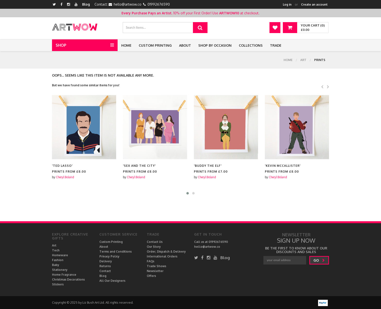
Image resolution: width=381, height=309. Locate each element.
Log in (287, 4)
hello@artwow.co (127, 4)
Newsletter (155, 271)
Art (303, 60)
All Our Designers (112, 281)
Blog (86, 4)
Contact (105, 271)
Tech (56, 250)
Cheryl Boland (65, 177)
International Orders (162, 256)
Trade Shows (156, 266)
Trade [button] (275, 45)
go (319, 260)
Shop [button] (61, 45)
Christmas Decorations (68, 279)
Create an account (314, 4)
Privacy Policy (109, 256)
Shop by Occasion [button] (215, 45)
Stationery (60, 270)
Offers (151, 276)
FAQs (150, 261)
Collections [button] (251, 45)
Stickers (58, 284)
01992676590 (158, 4)
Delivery (105, 261)
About (185, 45)
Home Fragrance (64, 274)
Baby (55, 265)
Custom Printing (155, 45)
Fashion (57, 260)
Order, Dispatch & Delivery (166, 251)
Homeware (60, 255)
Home (126, 45)
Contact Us (155, 242)
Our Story (154, 246)
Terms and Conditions (115, 251)
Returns (105, 266)
